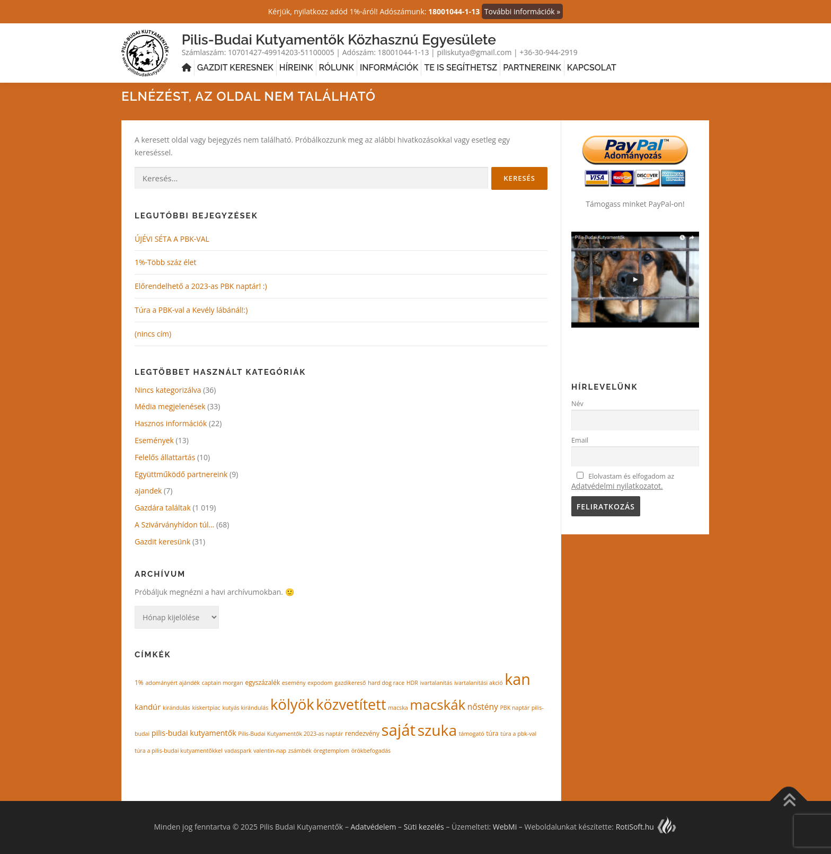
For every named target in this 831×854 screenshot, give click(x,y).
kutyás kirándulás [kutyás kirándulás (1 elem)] (245, 707)
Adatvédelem (373, 827)
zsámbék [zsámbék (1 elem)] (300, 750)
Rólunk (336, 68)
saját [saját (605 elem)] (398, 730)
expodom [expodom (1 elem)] (319, 682)
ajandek (148, 491)
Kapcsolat (591, 68)
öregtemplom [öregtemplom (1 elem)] (331, 750)
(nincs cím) (153, 334)
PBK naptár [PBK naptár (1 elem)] (514, 707)
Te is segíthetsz (460, 68)
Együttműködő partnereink (181, 474)
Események (154, 440)
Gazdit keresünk (162, 541)
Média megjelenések (170, 406)
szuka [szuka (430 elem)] (437, 730)
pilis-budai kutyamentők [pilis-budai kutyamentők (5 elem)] (194, 733)
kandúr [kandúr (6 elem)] (148, 706)
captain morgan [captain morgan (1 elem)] (222, 682)
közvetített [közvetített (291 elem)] (351, 704)
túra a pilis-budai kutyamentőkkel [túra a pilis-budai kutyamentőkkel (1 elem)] (179, 750)
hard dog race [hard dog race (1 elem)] (386, 682)
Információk (389, 68)
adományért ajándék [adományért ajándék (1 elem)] (172, 682)
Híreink (296, 68)
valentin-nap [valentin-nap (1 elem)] (269, 750)
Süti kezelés (424, 827)
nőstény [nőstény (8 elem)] (482, 706)
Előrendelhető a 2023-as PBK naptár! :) (201, 286)
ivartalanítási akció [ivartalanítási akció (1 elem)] (478, 682)
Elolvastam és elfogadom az (622, 481)
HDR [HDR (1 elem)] (412, 682)
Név (577, 403)
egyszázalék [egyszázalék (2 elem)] (262, 682)
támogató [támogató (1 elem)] (471, 733)
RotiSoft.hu (646, 827)
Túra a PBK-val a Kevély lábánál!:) (191, 310)
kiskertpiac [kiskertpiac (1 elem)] (206, 707)
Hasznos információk (171, 423)
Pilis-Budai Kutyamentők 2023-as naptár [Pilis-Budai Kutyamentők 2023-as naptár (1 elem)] (290, 733)
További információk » (522, 11)
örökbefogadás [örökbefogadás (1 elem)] (371, 750)
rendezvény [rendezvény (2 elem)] (362, 733)
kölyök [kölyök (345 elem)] (292, 704)
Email (579, 440)
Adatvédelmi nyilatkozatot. (617, 486)
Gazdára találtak (163, 508)
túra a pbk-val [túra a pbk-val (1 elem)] (518, 733)
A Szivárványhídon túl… (174, 525)
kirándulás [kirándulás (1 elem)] (176, 707)
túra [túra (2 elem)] (492, 733)
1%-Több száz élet (165, 262)
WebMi (505, 827)
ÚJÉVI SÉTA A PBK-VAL (172, 239)
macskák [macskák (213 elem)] (437, 704)
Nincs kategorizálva (168, 390)
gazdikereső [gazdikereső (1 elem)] (350, 682)
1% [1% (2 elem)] (139, 682)
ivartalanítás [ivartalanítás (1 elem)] (436, 682)
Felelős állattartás (165, 457)
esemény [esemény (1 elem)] (294, 682)
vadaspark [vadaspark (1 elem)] (237, 750)
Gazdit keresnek (235, 68)
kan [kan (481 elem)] (517, 678)
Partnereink (532, 68)
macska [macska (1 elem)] (398, 707)
